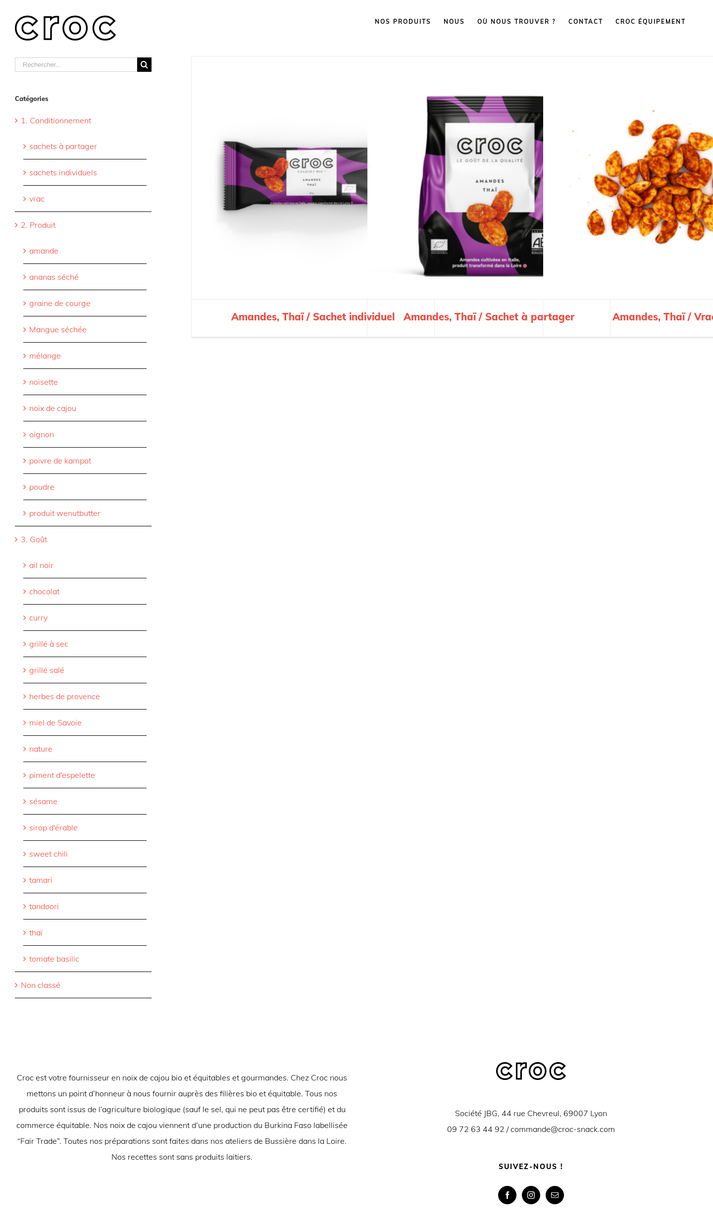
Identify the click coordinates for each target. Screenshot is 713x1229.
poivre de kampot (60, 460)
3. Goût (34, 539)
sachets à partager (63, 146)
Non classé (40, 985)
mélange (45, 355)
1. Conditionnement (56, 120)
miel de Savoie (55, 722)
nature (40, 749)
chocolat (44, 591)
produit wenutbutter (65, 513)
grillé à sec (48, 644)
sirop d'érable (53, 827)
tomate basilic (54, 959)
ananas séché (54, 277)
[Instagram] (531, 1195)
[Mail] (555, 1195)
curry (38, 617)
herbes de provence (64, 696)
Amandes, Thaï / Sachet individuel (313, 316)
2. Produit (38, 225)
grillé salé (46, 670)
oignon (41, 434)
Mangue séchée (58, 329)
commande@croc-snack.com (562, 1129)
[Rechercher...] (76, 64)
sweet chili (48, 854)
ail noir (41, 565)
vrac (37, 199)
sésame (43, 801)
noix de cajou (52, 408)
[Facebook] (507, 1195)
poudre (41, 487)
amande (43, 251)
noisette (43, 382)
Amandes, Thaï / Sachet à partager (489, 316)
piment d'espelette (62, 775)
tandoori (44, 906)
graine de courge (60, 303)
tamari (40, 880)
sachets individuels (63, 172)
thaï (36, 932)
